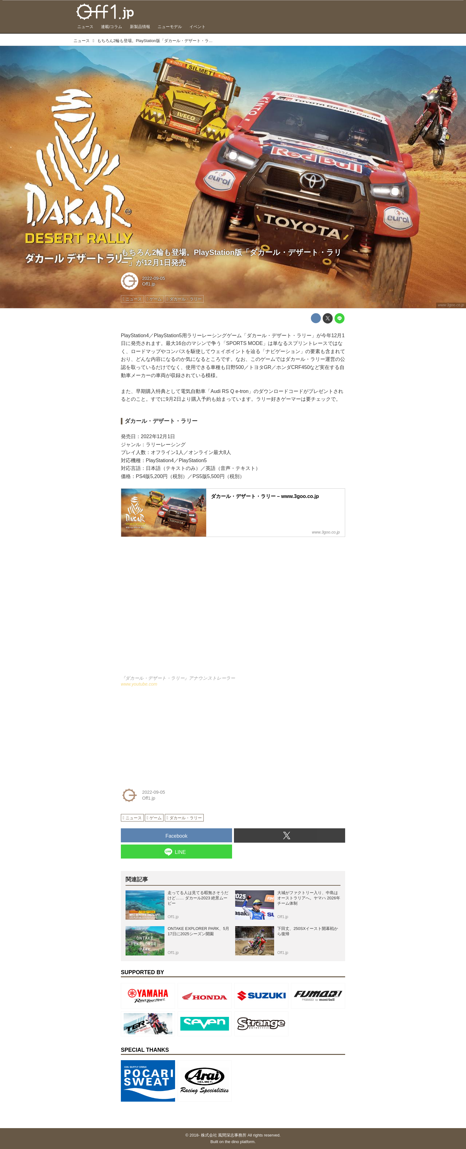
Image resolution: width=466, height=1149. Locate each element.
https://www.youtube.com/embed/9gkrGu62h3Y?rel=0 (233, 610)
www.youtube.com (139, 684)
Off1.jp (148, 283)
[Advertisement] (167, 736)
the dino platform (239, 1141)
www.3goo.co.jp (451, 305)
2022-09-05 (153, 278)
